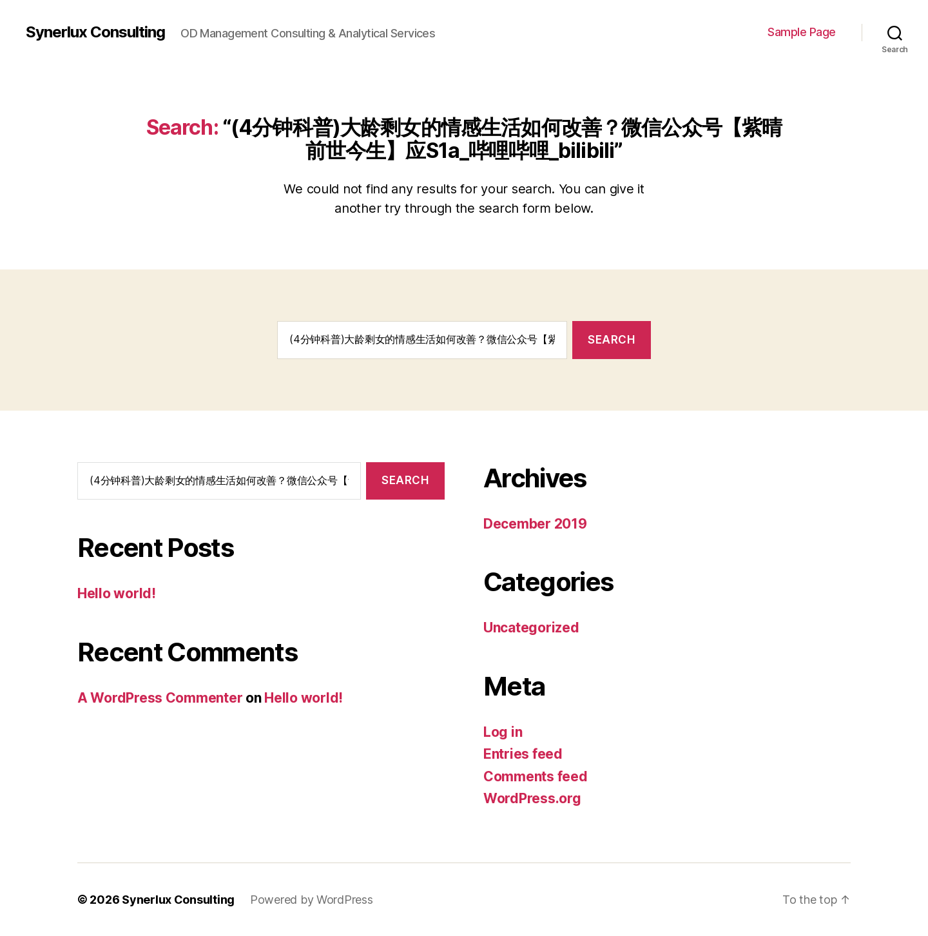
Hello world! (116, 593)
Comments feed (535, 776)
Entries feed (523, 754)
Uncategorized (531, 627)
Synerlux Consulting (95, 32)
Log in (502, 732)
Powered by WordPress (311, 899)
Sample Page (802, 32)
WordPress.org (532, 798)
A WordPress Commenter (159, 698)
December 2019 (535, 524)
